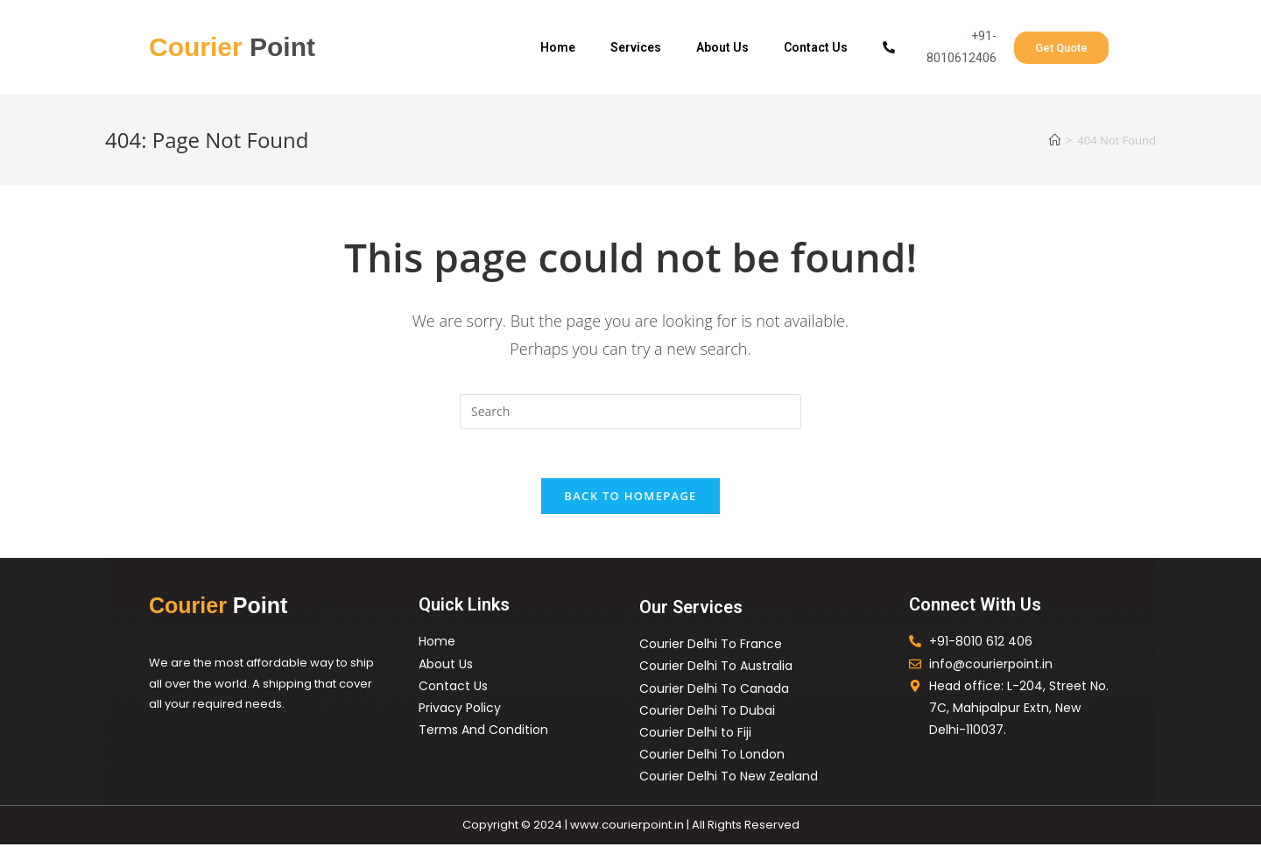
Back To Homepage (630, 499)
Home (557, 47)
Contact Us (816, 47)
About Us (722, 47)
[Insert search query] (630, 411)
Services (635, 47)
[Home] (1054, 140)
